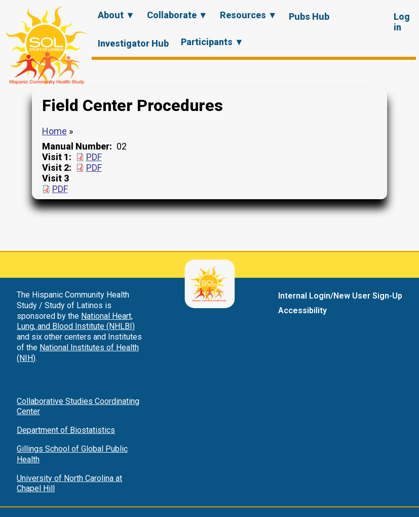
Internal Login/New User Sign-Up (340, 296)
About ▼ (116, 15)
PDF (94, 157)
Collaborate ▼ (177, 15)
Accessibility (302, 310)
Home (54, 131)
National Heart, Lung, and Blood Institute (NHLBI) (76, 321)
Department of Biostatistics (66, 430)
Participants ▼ (212, 41)
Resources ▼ (248, 15)
